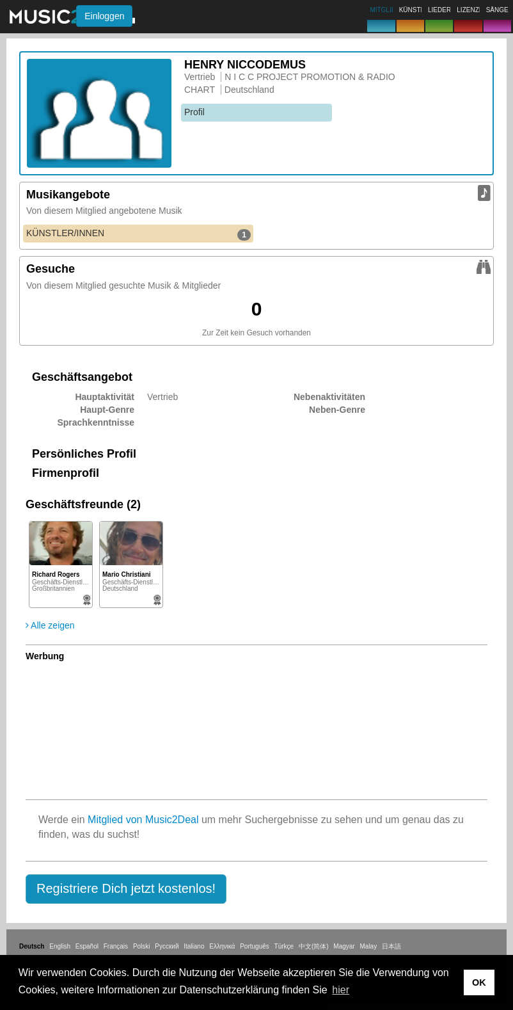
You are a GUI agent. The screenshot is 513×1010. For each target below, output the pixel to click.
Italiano (194, 946)
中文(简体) (314, 946)
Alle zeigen (50, 625)
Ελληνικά (222, 946)
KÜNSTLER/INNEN (138, 233)
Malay (368, 946)
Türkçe (284, 946)
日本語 (391, 946)
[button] (126, 889)
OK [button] (479, 982)
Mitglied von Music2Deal (143, 819)
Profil (194, 112)
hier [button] (340, 989)
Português (254, 946)
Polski (141, 946)
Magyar (343, 946)
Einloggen (104, 16)
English (59, 946)
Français (116, 946)
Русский (166, 946)
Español (87, 946)
